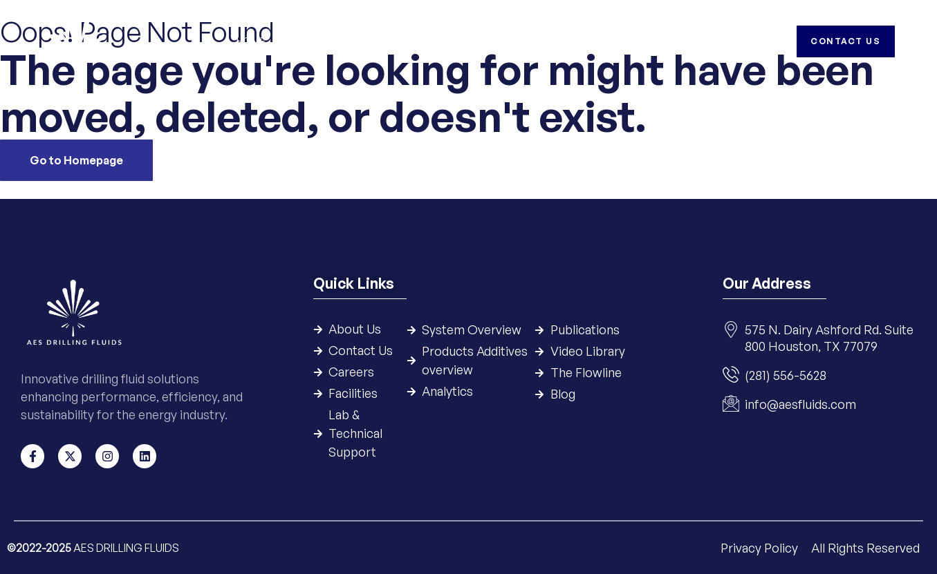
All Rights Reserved (865, 547)
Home (251, 41)
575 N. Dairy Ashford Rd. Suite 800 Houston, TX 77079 (829, 338)
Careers (687, 41)
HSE (637, 41)
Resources (579, 41)
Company (309, 41)
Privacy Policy (761, 547)
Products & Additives (474, 41)
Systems (375, 41)
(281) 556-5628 (785, 375)
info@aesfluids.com (800, 404)
